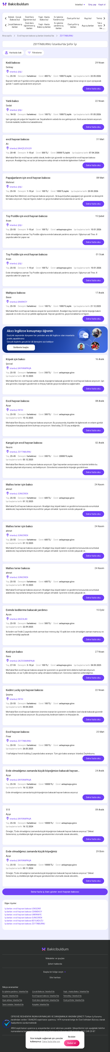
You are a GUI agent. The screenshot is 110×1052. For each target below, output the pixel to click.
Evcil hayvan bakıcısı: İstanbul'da (45, 996)
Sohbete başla (21, 347)
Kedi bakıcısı (13, 62)
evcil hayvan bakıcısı (17, 139)
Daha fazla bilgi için (51, 1041)
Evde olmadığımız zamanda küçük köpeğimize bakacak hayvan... (42, 770)
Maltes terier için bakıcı (19, 484)
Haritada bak (13, 52)
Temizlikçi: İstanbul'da (72, 996)
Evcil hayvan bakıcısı (17, 400)
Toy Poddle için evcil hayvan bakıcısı (26, 216)
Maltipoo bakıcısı (15, 292)
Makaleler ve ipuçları (55, 958)
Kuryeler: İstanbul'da (40, 1004)
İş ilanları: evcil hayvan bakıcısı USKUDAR (23, 908)
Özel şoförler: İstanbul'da (73, 1000)
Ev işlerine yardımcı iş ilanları (58, 25)
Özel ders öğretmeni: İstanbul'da (45, 1000)
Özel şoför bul (73, 18)
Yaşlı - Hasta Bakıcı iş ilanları (44, 25)
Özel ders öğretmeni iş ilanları (29, 25)
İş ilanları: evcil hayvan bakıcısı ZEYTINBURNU (25, 924)
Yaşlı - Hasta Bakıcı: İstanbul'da (76, 991)
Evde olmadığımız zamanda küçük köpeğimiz (31, 851)
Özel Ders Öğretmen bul (29, 18)
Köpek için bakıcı (15, 359)
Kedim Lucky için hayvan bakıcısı (24, 690)
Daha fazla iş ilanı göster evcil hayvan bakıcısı (55, 892)
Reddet (71, 1036)
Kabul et (71, 1043)
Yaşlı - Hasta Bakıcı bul (44, 18)
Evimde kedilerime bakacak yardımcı (26, 609)
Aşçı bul (87, 18)
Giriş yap (92, 4)
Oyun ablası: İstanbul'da (12, 1000)
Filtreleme (35, 52)
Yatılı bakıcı (12, 100)
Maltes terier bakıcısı (18, 568)
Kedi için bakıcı (14, 651)
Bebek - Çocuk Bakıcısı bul (14, 18)
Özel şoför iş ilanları (73, 25)
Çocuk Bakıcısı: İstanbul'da (43, 991)
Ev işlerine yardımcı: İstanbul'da (15, 991)
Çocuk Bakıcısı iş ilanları (14, 25)
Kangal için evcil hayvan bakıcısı (24, 442)
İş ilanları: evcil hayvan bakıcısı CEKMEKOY (23, 911)
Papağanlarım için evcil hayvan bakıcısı (28, 177)
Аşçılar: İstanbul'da (10, 996)
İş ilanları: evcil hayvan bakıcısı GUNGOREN (23, 917)
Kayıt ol (102, 4)
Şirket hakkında (55, 964)
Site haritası (55, 977)
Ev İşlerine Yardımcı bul (58, 18)
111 (8, 809)
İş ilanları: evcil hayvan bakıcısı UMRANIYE (23, 914)
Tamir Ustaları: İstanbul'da (12, 1004)
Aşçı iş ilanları (88, 26)
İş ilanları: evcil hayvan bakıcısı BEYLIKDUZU (24, 921)
